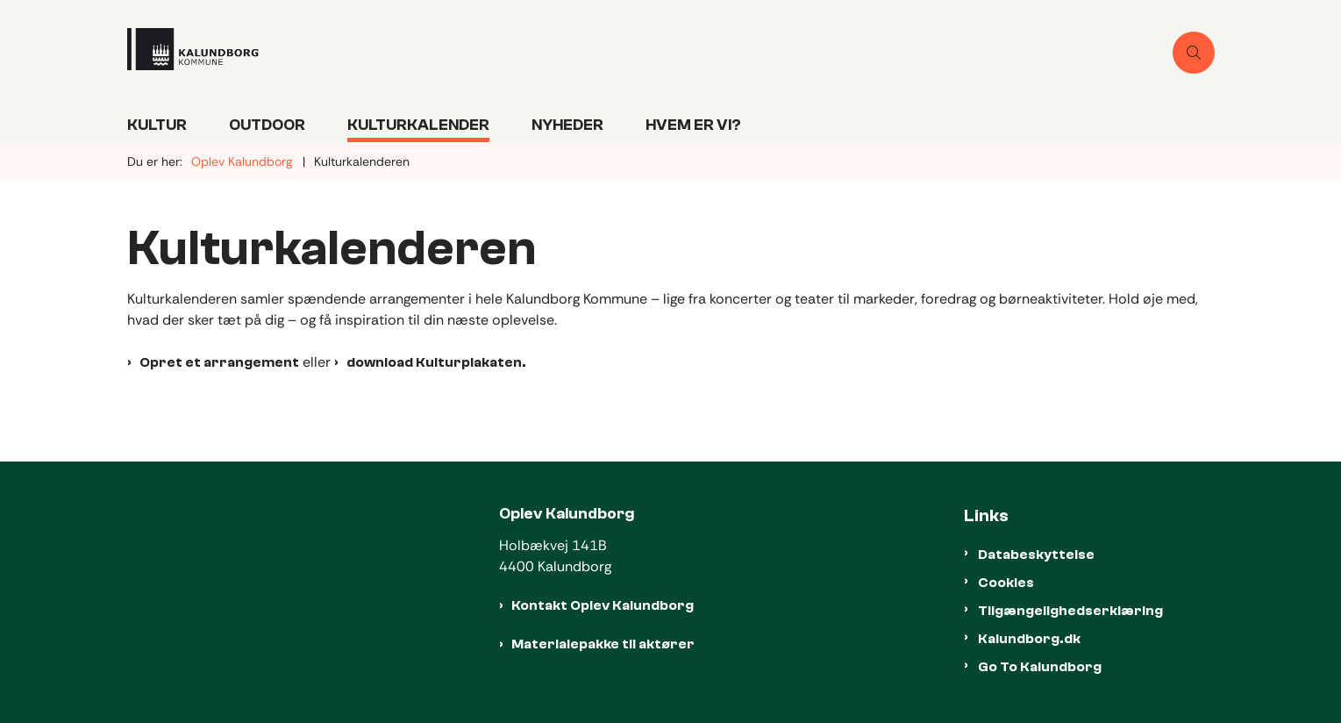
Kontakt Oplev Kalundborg (602, 605)
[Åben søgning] (1194, 53)
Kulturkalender (418, 125)
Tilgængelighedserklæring (1070, 611)
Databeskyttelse (1036, 554)
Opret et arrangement (219, 362)
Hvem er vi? (693, 125)
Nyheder (567, 125)
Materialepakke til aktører (603, 644)
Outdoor (267, 125)
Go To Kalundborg (1040, 667)
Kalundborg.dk (1029, 639)
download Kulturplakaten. (436, 362)
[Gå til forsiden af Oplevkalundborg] (644, 52)
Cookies (1006, 583)
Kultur (157, 125)
